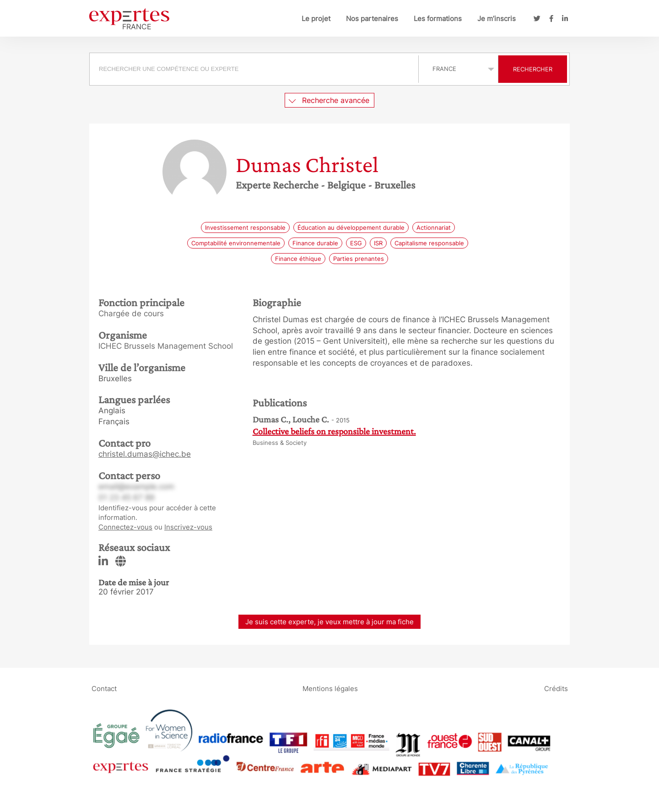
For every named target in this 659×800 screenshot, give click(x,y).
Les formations (438, 18)
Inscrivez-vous (188, 527)
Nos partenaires (372, 18)
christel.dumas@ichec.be (144, 454)
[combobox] (255, 69)
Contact (104, 688)
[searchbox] (254, 69)
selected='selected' (458, 68)
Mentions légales (330, 688)
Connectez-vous (125, 527)
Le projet (316, 18)
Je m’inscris (496, 18)
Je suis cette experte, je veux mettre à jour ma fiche (329, 621)
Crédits (556, 688)
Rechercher (532, 69)
